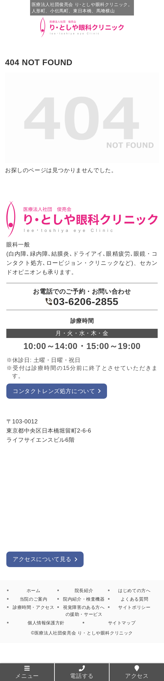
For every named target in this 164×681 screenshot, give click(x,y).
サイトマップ (122, 622)
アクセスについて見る (42, 559)
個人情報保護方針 (46, 622)
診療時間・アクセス (33, 607)
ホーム (34, 590)
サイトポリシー (134, 607)
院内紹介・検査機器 (83, 599)
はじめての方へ (134, 590)
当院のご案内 (33, 599)
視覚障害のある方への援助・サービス (83, 611)
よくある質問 (134, 599)
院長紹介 (84, 590)
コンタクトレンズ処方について (54, 391)
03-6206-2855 (82, 301)
